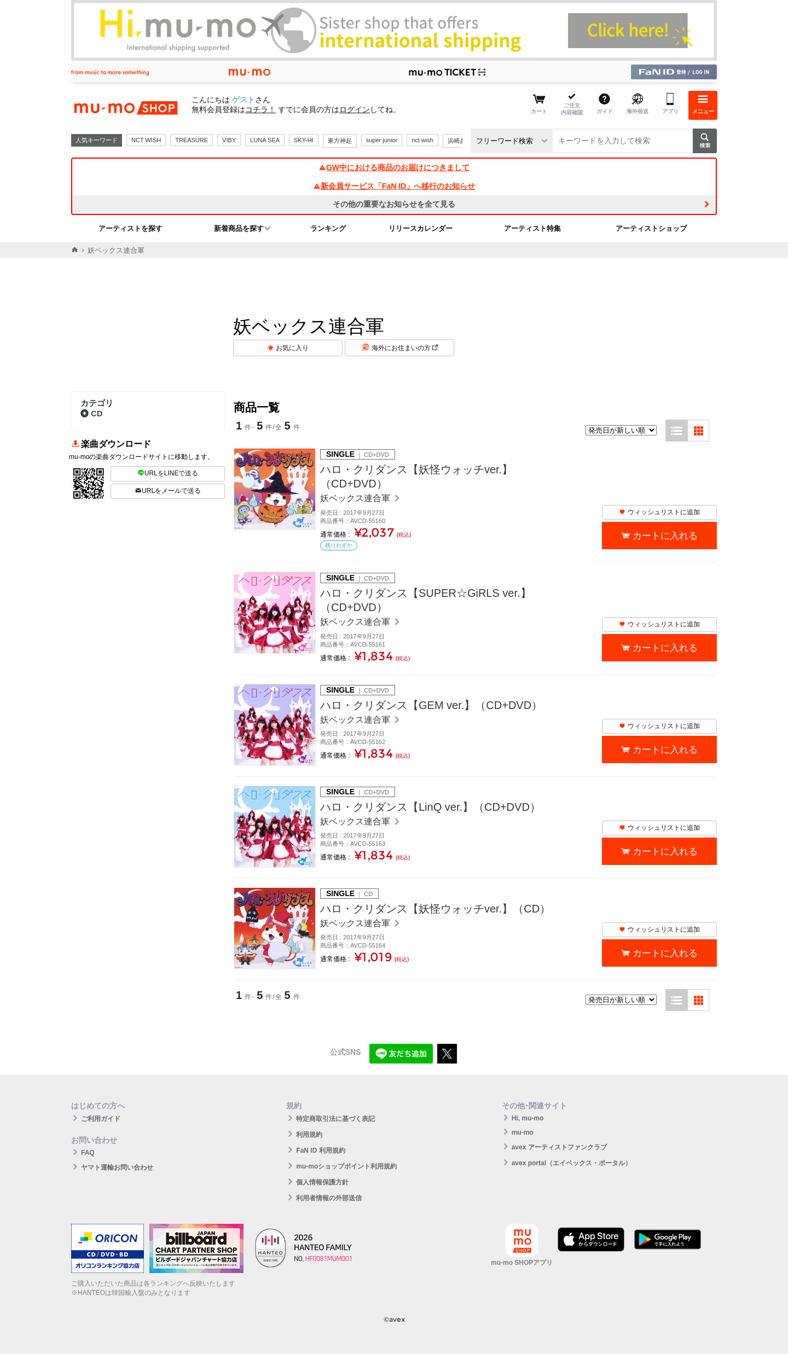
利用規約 (309, 1134)
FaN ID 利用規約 (320, 1150)
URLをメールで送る (168, 491)
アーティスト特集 (532, 228)
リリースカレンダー (421, 228)
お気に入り (292, 348)
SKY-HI (304, 140)
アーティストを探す (131, 228)
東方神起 (340, 140)
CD (91, 413)
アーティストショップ (651, 228)
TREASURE (191, 140)
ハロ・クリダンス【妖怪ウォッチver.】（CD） (435, 909)
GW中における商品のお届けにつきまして (394, 167)
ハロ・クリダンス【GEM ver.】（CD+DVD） (431, 705)
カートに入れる (665, 536)
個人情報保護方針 (322, 1182)
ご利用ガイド (100, 1119)
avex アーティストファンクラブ (559, 1147)
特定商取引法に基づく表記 (335, 1119)
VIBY (229, 140)
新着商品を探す (239, 228)
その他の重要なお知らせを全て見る (394, 204)
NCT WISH (146, 140)
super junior (381, 140)
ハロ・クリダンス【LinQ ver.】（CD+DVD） (430, 807)
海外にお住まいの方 (405, 348)
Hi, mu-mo (528, 1118)
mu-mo (523, 1132)
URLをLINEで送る (168, 473)
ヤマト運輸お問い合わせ (117, 1167)
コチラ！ (260, 109)
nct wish (422, 140)
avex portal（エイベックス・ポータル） (571, 1163)
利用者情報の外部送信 (329, 1198)
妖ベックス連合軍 (356, 498)
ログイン (354, 109)
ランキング (328, 228)
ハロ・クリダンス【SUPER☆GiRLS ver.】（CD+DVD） (425, 600)
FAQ (88, 1153)
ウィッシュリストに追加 (659, 512)
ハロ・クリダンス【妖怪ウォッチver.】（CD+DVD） (416, 476)
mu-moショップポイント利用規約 (346, 1166)
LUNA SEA (265, 140)
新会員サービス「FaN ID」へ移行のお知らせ (394, 186)
